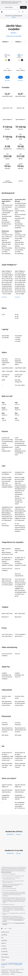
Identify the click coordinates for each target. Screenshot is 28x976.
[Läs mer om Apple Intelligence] (4, 297)
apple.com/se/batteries (7, 886)
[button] (10, 7)
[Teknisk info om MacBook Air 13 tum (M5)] (10, 853)
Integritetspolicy (4, 970)
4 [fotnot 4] (12, 396)
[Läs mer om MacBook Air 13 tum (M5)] (20, 80)
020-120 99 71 (19, 964)
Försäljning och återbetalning (16, 972)
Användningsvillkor (5, 972)
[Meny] (26, 12)
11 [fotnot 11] (18, 364)
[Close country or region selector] (26, 2)
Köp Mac (13, 33)
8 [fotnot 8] (5, 364)
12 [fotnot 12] (12, 613)
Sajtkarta (12, 974)
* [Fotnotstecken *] (22, 15)
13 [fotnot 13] (16, 264)
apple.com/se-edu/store (6, 872)
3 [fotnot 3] (8, 329)
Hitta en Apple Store (13, 963)
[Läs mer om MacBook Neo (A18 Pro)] (7, 80)
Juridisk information (5, 974)
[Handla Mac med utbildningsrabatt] (14, 17)
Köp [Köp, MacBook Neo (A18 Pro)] (7, 77)
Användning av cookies (14, 970)
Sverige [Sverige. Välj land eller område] (2, 966)
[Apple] (2, 12)
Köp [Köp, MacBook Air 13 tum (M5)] (20, 77)
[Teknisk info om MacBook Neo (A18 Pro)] (10, 834)
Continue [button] (23, 7)
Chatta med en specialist (13, 36)
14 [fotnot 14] (18, 503)
